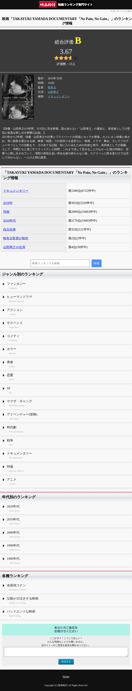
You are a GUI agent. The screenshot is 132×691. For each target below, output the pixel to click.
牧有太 (52, 87)
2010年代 (9, 220)
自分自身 (9, 229)
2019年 (8, 203)
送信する (66, 661)
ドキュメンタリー (59, 96)
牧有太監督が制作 (15, 238)
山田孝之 (53, 91)
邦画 (6, 211)
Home (66, 676)
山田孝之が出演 (14, 247)
